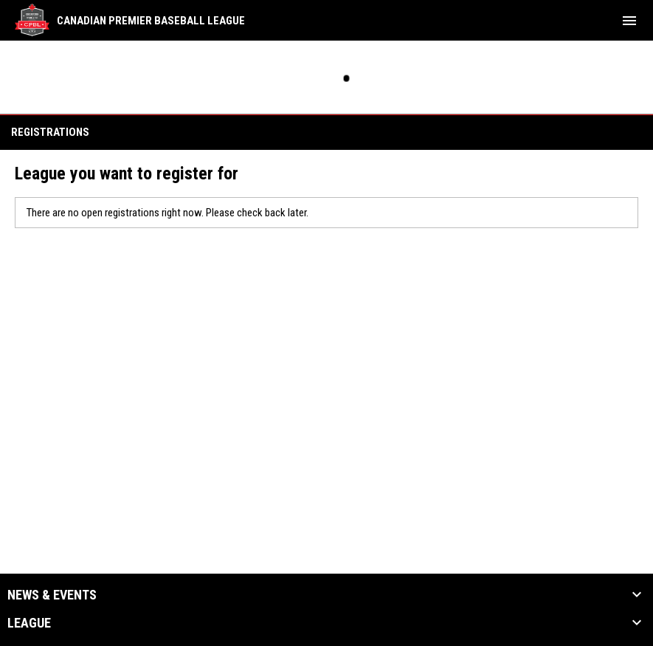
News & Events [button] (52, 595)
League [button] (29, 623)
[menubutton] (629, 21)
